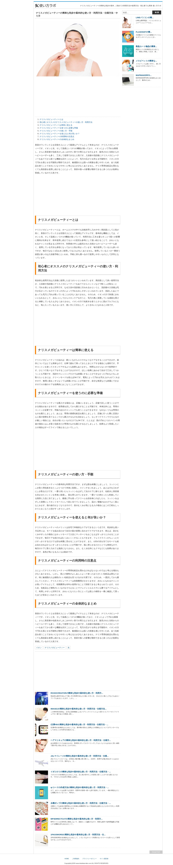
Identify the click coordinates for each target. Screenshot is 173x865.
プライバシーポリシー (89, 858)
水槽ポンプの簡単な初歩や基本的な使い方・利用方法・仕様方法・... (81, 803)
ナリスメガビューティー (55, 648)
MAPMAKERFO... (144, 75)
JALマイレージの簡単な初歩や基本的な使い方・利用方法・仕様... (80, 756)
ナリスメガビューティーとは (51, 119)
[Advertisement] (20, 40)
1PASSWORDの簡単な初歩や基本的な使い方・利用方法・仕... (78, 834)
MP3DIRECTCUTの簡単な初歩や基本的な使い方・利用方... (76, 819)
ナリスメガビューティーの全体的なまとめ (57, 139)
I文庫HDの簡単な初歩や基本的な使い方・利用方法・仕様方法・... (79, 724)
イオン (39, 648)
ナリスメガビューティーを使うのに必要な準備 (59, 128)
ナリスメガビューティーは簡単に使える (56, 125)
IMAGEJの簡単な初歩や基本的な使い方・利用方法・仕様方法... (79, 709)
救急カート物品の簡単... (146, 46)
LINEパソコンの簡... (144, 17)
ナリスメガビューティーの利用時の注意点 (57, 136)
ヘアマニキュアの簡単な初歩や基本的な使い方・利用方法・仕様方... (81, 740)
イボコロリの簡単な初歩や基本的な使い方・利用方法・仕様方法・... (81, 772)
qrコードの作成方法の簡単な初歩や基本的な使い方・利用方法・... (80, 787)
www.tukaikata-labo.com (83, 863)
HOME (67, 858)
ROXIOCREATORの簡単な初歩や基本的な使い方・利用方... (77, 693)
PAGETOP (156, 852)
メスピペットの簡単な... (146, 61)
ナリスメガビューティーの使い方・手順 (56, 131)
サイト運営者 (104, 858)
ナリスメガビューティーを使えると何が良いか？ (60, 134)
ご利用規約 (75, 858)
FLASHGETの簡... (144, 32)
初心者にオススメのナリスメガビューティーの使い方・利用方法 (66, 122)
